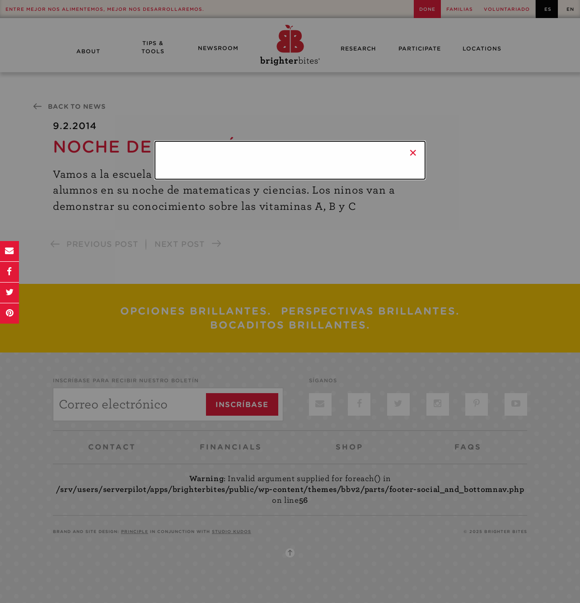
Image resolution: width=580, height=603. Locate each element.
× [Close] (413, 152)
